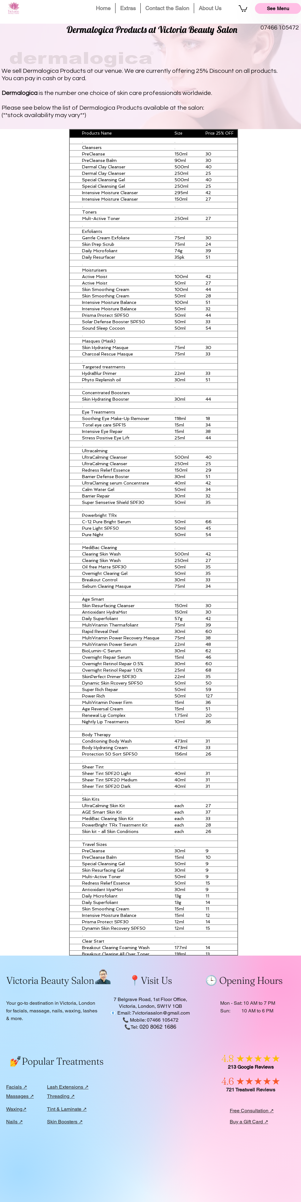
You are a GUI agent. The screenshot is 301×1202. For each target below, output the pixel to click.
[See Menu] (278, 8)
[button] (127, 8)
